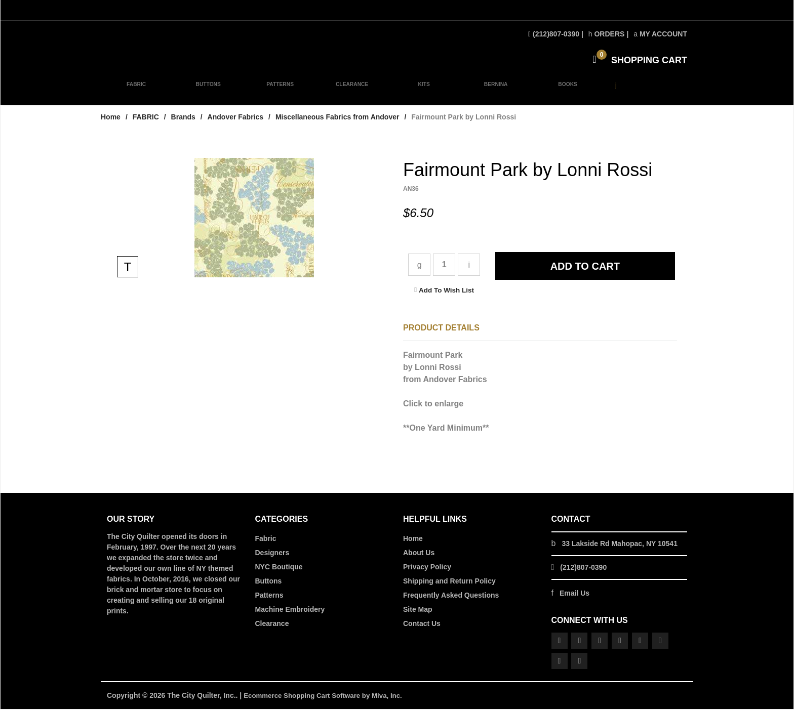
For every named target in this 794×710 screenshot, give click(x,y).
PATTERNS (278, 92)
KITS (421, 92)
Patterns (269, 596)
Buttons (268, 582)
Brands (183, 118)
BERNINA (491, 92)
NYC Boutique (279, 568)
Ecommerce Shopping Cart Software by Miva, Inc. (327, 696)
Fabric (265, 539)
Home (111, 118)
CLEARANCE (349, 92)
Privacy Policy (427, 568)
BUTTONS (207, 92)
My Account (660, 34)
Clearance (272, 624)
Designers (272, 554)
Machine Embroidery (290, 610)
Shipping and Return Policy (449, 582)
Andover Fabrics (235, 118)
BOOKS (563, 92)
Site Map (417, 610)
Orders (606, 34)
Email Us (574, 594)
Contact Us (422, 624)
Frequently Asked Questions (451, 596)
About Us (418, 554)
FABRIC (136, 92)
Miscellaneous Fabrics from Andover (337, 118)
